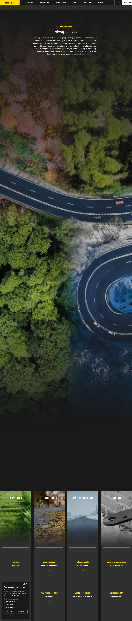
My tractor (87, 2)
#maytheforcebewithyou (116, 562)
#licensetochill (83, 562)
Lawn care (29, 2)
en (117, 2)
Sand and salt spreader (83, 612)
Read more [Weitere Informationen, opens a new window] (16, 595)
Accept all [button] (9, 611)
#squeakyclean (49, 562)
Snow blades (82, 566)
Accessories (116, 612)
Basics (75, 2)
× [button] (26, 584)
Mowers (15, 566)
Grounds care (44, 2)
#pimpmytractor (116, 608)
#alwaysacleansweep (49, 608)
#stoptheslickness (82, 608)
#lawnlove (16, 562)
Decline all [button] (21, 611)
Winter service (61, 2)
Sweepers (49, 612)
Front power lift (116, 566)
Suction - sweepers (49, 566)
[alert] (15, 600)
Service (100, 2)
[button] (15, 616)
